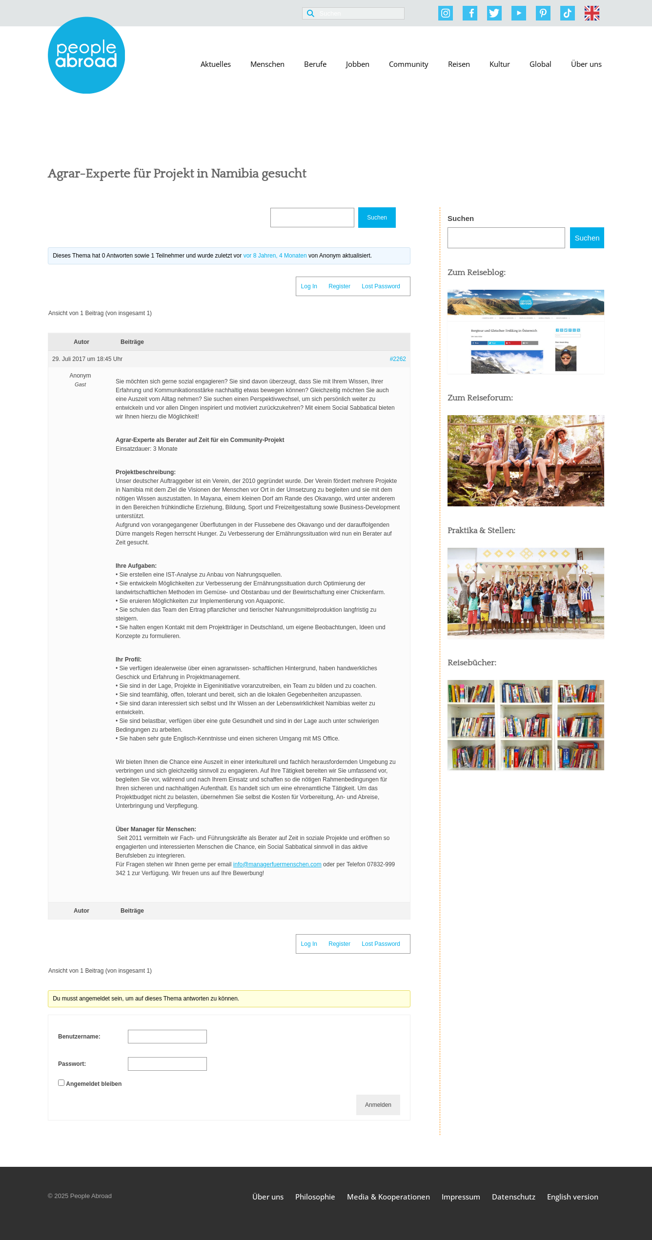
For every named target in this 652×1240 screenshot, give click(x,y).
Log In (309, 286)
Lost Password (381, 286)
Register (339, 286)
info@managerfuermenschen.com (277, 864)
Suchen (461, 218)
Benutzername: (79, 1036)
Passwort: (72, 1063)
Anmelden (378, 1104)
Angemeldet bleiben (94, 1083)
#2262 (398, 359)
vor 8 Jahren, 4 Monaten (275, 255)
